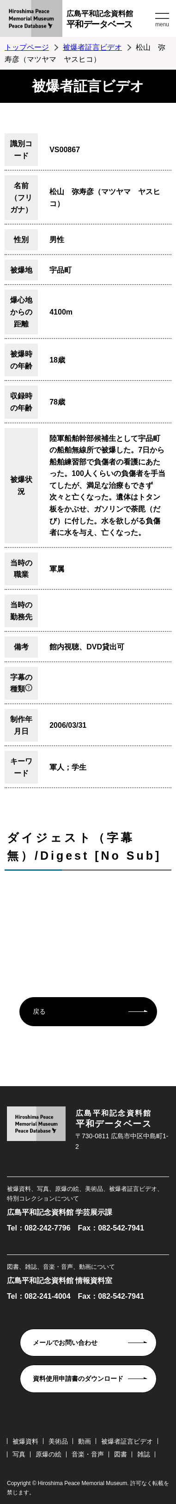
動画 (84, 1441)
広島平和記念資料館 (110, 20)
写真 (18, 1454)
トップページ (27, 47)
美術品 (58, 1441)
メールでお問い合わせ (65, 1342)
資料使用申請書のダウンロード (78, 1378)
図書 (120, 1454)
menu (162, 24)
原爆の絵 (48, 1454)
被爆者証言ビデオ (92, 47)
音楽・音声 (88, 1454)
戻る (39, 1011)
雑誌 (143, 1454)
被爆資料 (25, 1441)
